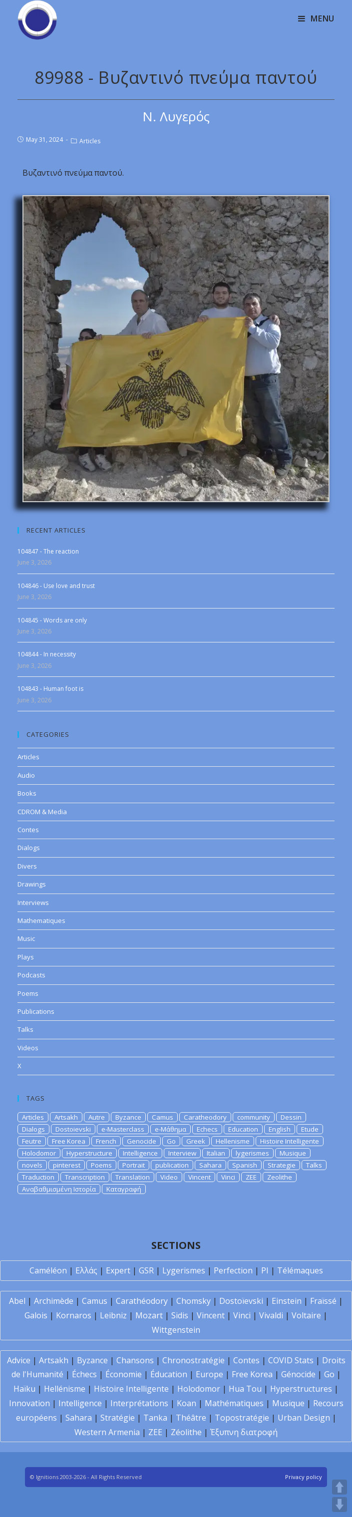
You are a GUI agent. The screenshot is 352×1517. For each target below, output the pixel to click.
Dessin (291, 1117)
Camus (162, 1117)
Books (26, 793)
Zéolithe (186, 1432)
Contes (28, 829)
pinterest (66, 1165)
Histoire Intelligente (289, 1141)
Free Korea (68, 1141)
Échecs (84, 1374)
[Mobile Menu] (316, 18)
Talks (25, 1029)
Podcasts (31, 974)
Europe (209, 1374)
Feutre (31, 1141)
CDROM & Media (42, 811)
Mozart (149, 1315)
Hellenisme (233, 1141)
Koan (186, 1403)
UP (339, 1487)
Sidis (179, 1315)
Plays (25, 956)
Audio (26, 775)
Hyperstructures (301, 1388)
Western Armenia (107, 1432)
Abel (17, 1300)
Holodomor (39, 1153)
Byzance (128, 1117)
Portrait (133, 1165)
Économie (123, 1374)
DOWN (339, 1504)
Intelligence (140, 1153)
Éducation (168, 1374)
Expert (118, 1270)
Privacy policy (303, 1477)
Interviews (33, 902)
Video (169, 1177)
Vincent (199, 1177)
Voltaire (306, 1315)
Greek (195, 1141)
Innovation (29, 1403)
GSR (146, 1270)
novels (32, 1165)
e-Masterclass (122, 1129)
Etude (310, 1129)
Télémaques (300, 1270)
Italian (216, 1153)
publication (172, 1165)
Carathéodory (142, 1300)
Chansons (135, 1360)
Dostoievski (73, 1129)
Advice (18, 1360)
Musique (293, 1153)
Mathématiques (234, 1403)
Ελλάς (86, 1270)
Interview (182, 1153)
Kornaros (73, 1315)
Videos (27, 1047)
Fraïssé (323, 1300)
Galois (35, 1315)
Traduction (38, 1177)
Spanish (244, 1165)
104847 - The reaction (48, 551)
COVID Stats (291, 1360)
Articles (89, 141)
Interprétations (139, 1403)
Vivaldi (271, 1315)
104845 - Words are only (52, 620)
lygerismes (252, 1153)
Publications (35, 1011)
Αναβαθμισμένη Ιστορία (59, 1189)
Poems (27, 993)
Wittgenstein (176, 1329)
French (106, 1141)
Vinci (228, 1177)
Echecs (207, 1129)
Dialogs (28, 847)
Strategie (282, 1165)
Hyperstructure (89, 1153)
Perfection (233, 1270)
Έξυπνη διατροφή (244, 1432)
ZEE (251, 1177)
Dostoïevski (241, 1300)
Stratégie (117, 1417)
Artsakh (66, 1117)
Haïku (24, 1388)
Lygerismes (183, 1270)
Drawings (31, 884)
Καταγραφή (123, 1189)
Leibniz (113, 1315)
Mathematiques (41, 920)
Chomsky (193, 1300)
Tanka (155, 1417)
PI (265, 1270)
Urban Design (304, 1417)
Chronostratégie (193, 1360)
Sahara (210, 1165)
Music (26, 938)
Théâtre (191, 1417)
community (253, 1117)
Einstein (287, 1300)
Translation (132, 1177)
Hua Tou (245, 1388)
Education (243, 1129)
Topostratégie (242, 1417)
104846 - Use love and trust (56, 586)
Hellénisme (64, 1388)
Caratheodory (205, 1117)
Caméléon (48, 1270)
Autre (96, 1117)
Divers (27, 866)
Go (171, 1141)
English (280, 1129)
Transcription (85, 1177)
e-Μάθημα (170, 1129)
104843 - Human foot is (50, 688)
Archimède (53, 1300)
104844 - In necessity (46, 654)
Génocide (298, 1374)
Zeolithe (279, 1177)
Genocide (141, 1141)
